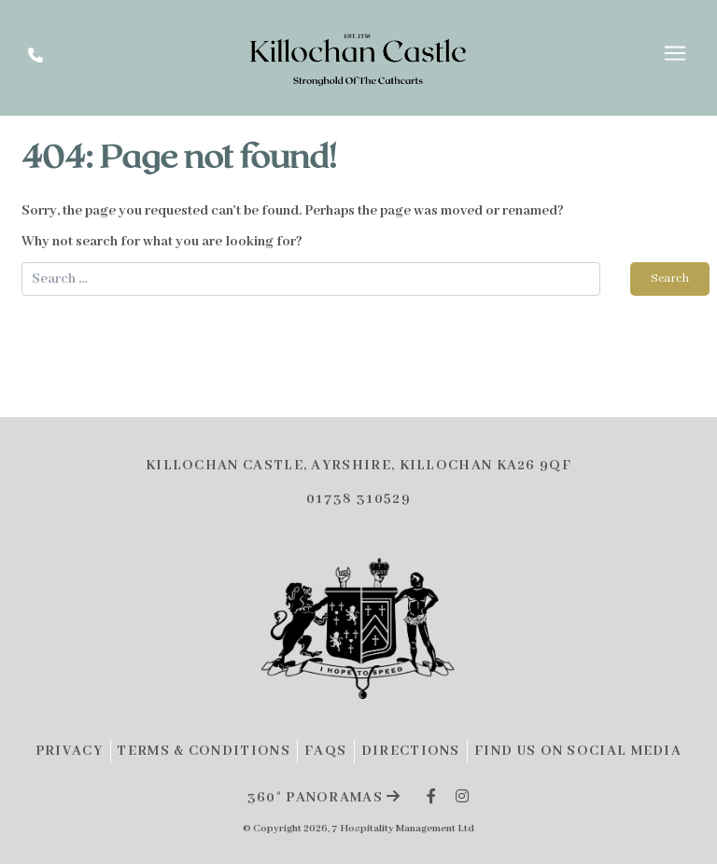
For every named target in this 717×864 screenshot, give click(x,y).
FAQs (325, 751)
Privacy (69, 751)
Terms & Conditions (203, 751)
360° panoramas (324, 797)
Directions (410, 751)
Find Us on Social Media (578, 751)
